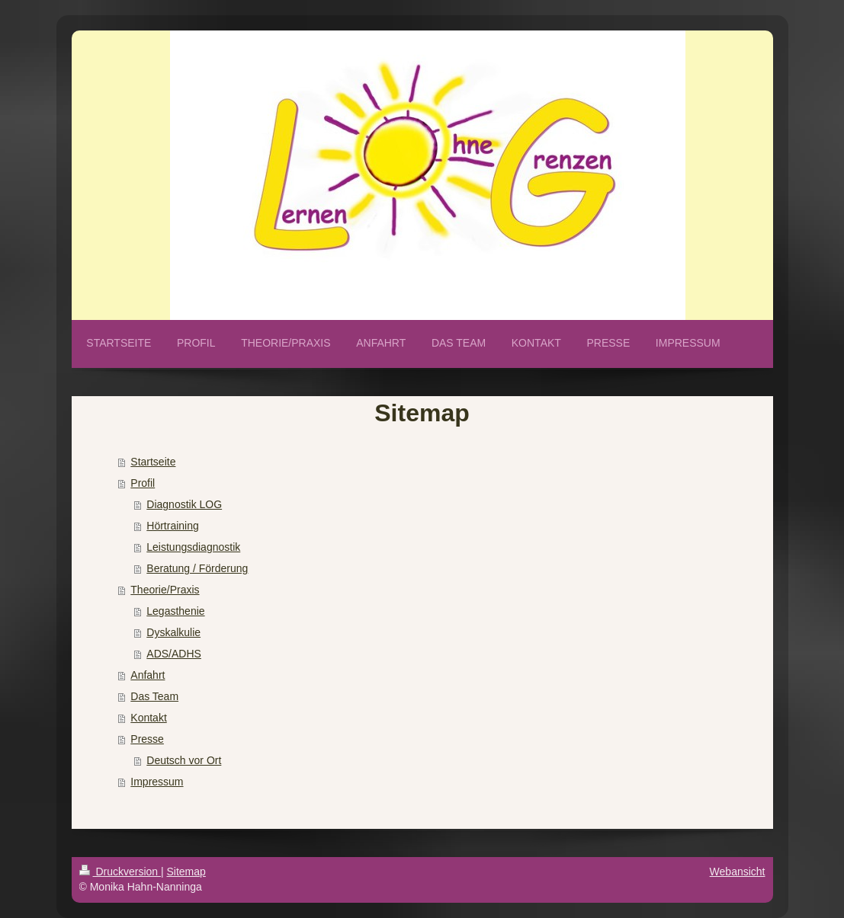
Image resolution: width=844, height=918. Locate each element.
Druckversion (120, 871)
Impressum (156, 782)
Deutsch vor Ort (183, 760)
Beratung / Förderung (197, 568)
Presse (147, 739)
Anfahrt (147, 675)
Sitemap (186, 871)
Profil (142, 483)
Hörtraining (172, 526)
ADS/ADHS (173, 654)
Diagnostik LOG (184, 504)
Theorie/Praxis (164, 590)
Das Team (154, 696)
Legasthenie (175, 611)
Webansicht (737, 871)
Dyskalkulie (173, 632)
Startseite (152, 462)
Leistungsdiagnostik (193, 547)
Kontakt (148, 718)
